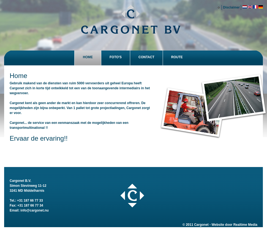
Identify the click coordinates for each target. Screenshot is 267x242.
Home (88, 57)
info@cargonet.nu (34, 210)
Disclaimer (231, 7)
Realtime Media (245, 225)
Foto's (116, 57)
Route (177, 57)
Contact (146, 57)
